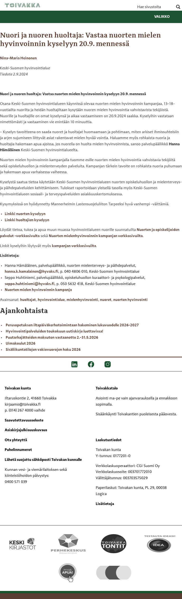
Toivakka (22, 5)
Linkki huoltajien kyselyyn (27, 220)
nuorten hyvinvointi (130, 300)
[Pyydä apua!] (68, 573)
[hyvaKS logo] (114, 569)
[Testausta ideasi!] (159, 544)
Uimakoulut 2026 (20, 344)
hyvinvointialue (51, 300)
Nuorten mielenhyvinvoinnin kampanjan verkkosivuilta (96, 236)
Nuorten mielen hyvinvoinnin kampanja (38, 290)
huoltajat (28, 300)
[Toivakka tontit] (114, 544)
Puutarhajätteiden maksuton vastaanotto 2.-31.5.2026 (52, 338)
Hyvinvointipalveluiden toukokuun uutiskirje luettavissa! (54, 331)
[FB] (91, 364)
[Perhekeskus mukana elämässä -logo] (68, 544)
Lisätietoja (105, 504)
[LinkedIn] (74, 364)
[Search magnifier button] (178, 7)
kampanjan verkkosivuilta (74, 246)
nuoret (105, 300)
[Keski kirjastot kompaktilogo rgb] (22, 539)
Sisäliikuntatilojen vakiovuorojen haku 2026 (43, 350)
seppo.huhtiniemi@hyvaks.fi (30, 284)
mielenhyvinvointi (82, 300)
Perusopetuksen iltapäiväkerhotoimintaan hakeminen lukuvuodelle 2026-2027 (72, 325)
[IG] (107, 364)
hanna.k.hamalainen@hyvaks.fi (31, 272)
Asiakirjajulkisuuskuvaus (26, 430)
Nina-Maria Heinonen (18, 58)
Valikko (165, 17)
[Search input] (154, 7)
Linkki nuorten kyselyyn (25, 214)
